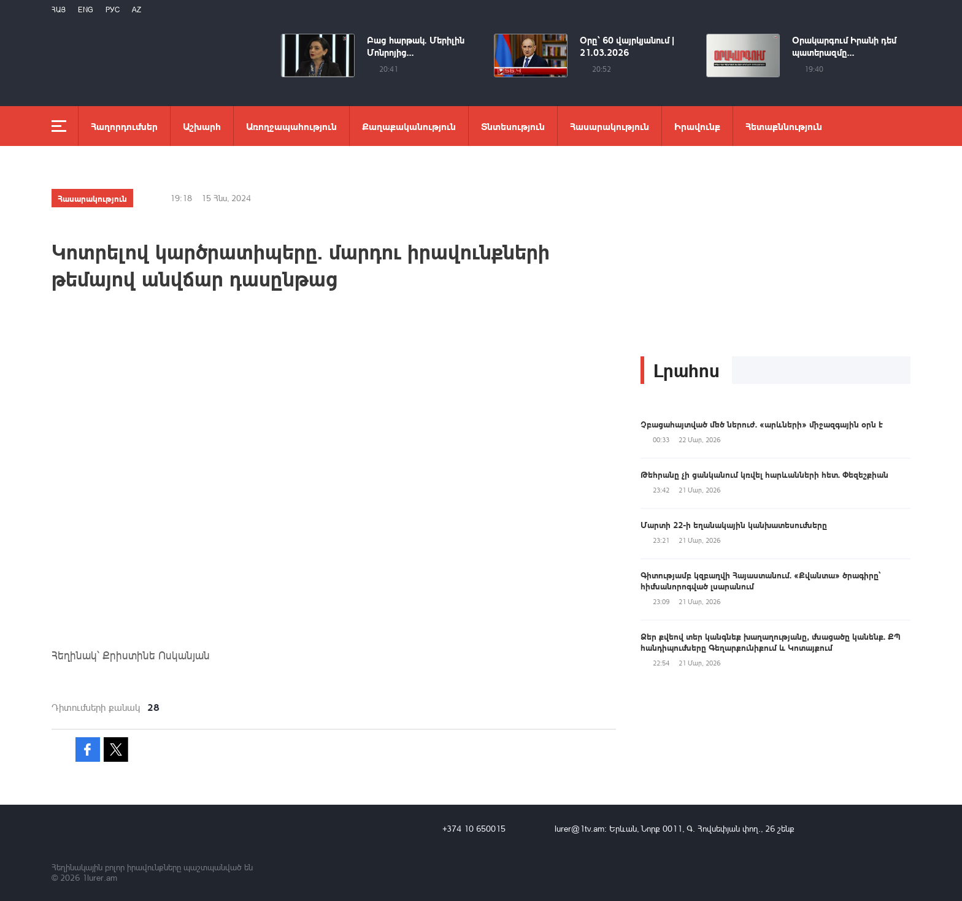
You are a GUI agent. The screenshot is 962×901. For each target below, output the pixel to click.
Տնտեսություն (513, 126)
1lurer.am (99, 877)
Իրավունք (697, 126)
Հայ (59, 9)
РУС (113, 9)
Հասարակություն (609, 126)
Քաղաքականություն (409, 126)
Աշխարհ (202, 126)
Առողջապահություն (291, 126)
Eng (85, 9)
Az (136, 9)
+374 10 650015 (474, 828)
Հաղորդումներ (124, 126)
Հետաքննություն (783, 126)
